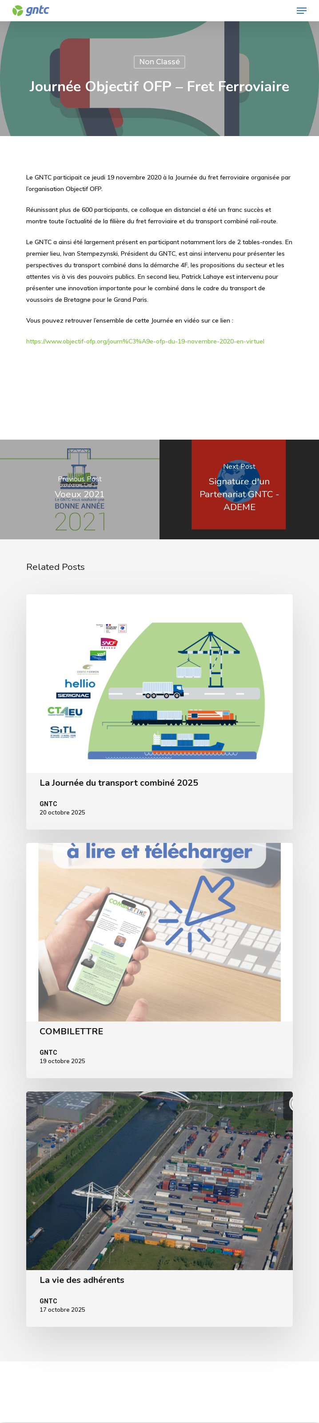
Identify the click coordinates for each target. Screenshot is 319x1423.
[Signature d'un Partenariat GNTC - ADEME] (239, 489)
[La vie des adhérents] (159, 1209)
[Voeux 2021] (80, 489)
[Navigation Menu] (302, 10)
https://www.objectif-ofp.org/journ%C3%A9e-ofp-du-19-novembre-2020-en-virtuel (145, 341)
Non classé (159, 62)
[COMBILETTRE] (159, 960)
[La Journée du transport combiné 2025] (159, 712)
